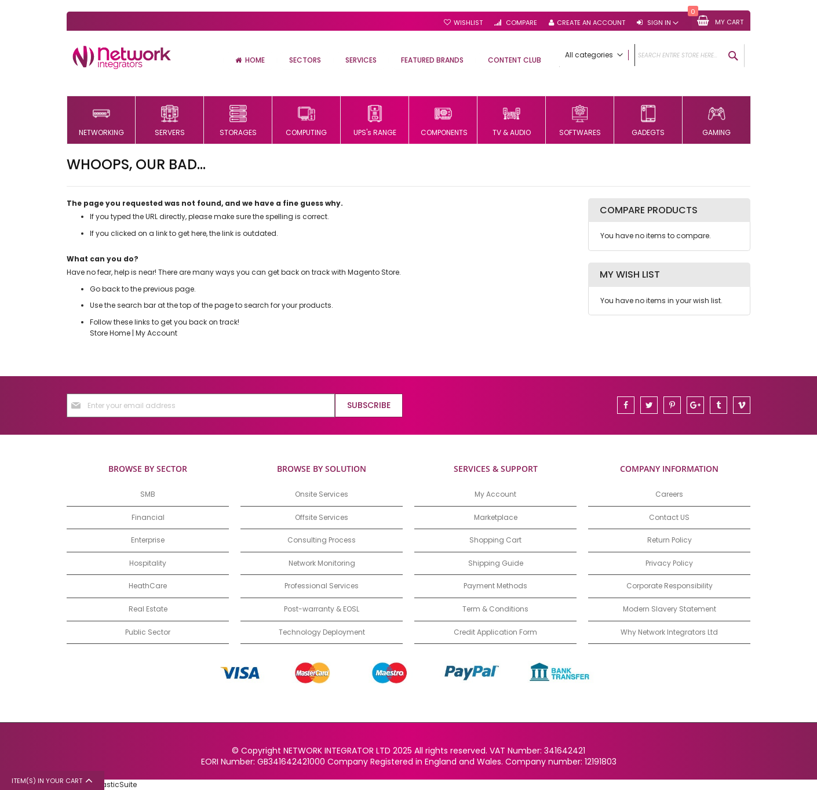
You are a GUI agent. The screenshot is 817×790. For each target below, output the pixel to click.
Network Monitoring (322, 563)
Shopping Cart (495, 540)
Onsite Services (321, 494)
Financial (148, 517)
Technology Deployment (322, 632)
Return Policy (669, 540)
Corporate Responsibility (669, 586)
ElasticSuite (116, 784)
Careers (669, 494)
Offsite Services (321, 517)
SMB (147, 494)
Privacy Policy (669, 563)
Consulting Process (321, 540)
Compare (520, 23)
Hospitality (147, 563)
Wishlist (468, 23)
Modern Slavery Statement (669, 609)
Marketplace (495, 517)
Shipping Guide (495, 563)
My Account (156, 333)
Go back (105, 289)
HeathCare (148, 586)
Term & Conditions (495, 609)
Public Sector (147, 632)
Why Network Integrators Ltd (669, 632)
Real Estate (148, 609)
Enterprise (148, 540)
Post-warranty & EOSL (321, 609)
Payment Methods (495, 586)
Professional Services (322, 586)
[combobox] (652, 55)
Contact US (669, 517)
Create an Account (591, 23)
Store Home (110, 333)
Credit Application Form (495, 632)
